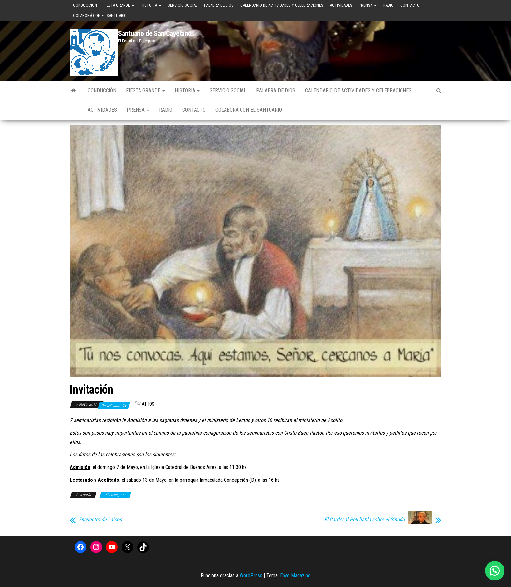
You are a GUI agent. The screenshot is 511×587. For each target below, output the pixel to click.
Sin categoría (115, 495)
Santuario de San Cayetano (155, 33)
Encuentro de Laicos (100, 520)
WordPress (251, 575)
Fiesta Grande (119, 5)
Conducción (85, 5)
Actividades (341, 5)
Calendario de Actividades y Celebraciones (281, 5)
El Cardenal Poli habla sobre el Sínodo (364, 520)
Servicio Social (182, 5)
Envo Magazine (295, 575)
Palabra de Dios (219, 5)
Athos (148, 404)
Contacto (410, 5)
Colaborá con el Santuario (100, 15)
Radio (388, 5)
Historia (151, 5)
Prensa (368, 5)
